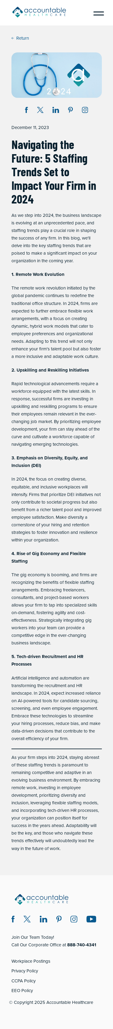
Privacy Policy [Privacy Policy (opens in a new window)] (24, 971)
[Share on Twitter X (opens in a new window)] (40, 111)
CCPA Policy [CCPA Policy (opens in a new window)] (23, 981)
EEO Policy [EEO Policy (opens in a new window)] (22, 990)
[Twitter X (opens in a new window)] (27, 920)
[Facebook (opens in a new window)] (13, 920)
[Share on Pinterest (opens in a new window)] (70, 111)
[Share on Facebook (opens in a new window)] (26, 111)
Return (20, 38)
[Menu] (96, 12)
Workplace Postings (30, 961)
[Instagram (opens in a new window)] (85, 111)
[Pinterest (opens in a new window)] (59, 920)
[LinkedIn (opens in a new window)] (43, 920)
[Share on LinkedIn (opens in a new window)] (55, 111)
